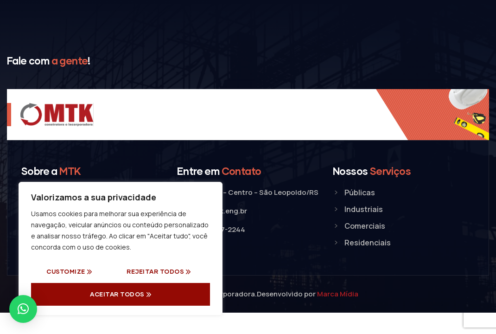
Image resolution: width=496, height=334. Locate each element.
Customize (65, 271)
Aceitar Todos (117, 294)
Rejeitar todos (155, 271)
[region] (121, 248)
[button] (23, 309)
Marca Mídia (337, 294)
